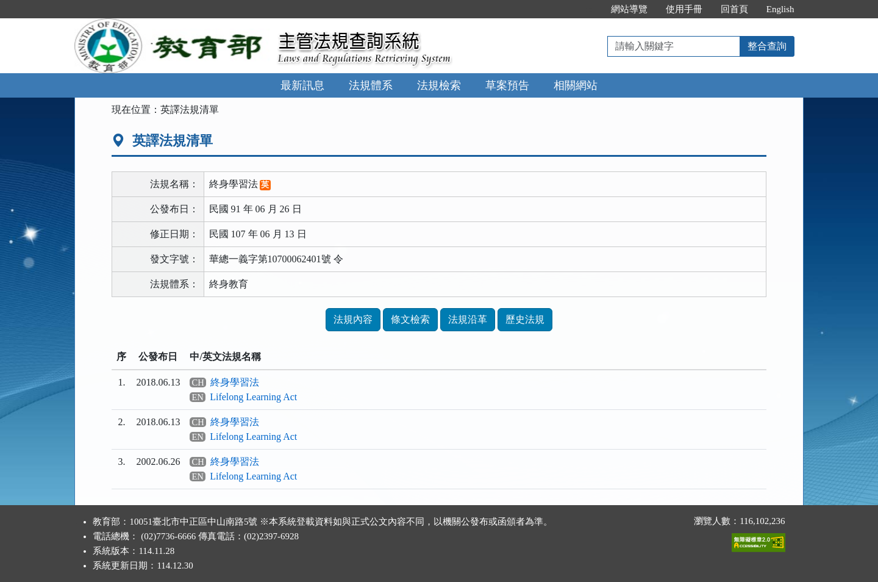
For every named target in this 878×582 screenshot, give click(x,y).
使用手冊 (684, 9)
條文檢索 (410, 319)
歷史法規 (524, 319)
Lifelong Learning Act (253, 397)
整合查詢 (767, 46)
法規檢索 (439, 85)
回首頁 (734, 9)
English (780, 9)
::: (589, 9)
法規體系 (371, 85)
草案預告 (507, 85)
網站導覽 (629, 9)
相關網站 (576, 85)
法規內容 (353, 319)
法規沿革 (467, 319)
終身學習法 (234, 382)
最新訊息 (302, 85)
